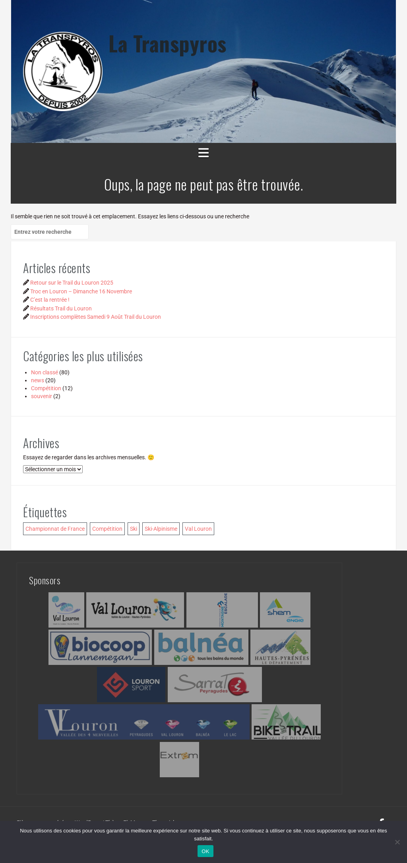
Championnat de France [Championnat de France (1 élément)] (55, 529)
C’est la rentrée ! (50, 300)
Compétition (46, 388)
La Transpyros (168, 43)
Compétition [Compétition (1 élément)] (107, 529)
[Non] (397, 842)
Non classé (44, 372)
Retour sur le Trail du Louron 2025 (71, 282)
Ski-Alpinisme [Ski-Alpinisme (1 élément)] (161, 529)
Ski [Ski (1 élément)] (133, 529)
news (37, 380)
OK (205, 851)
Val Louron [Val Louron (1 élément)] (198, 529)
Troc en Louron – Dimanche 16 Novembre (81, 291)
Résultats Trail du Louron (61, 308)
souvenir (41, 396)
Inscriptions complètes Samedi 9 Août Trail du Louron (95, 317)
